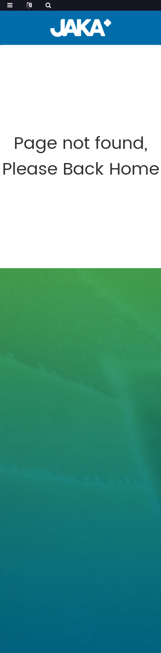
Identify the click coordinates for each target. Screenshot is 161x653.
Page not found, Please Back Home (80, 157)
